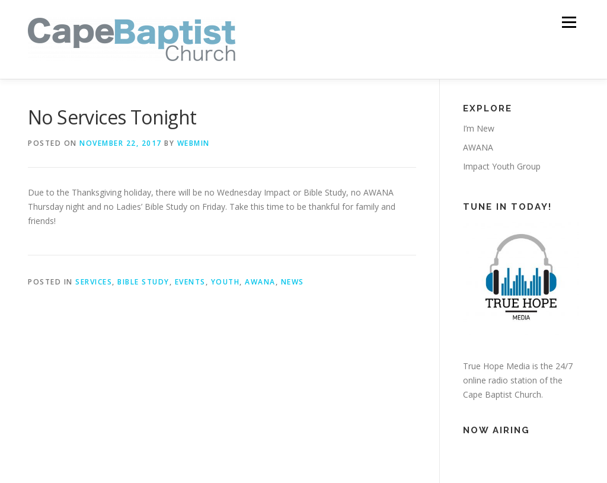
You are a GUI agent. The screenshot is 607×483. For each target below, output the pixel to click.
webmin (193, 143)
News (292, 282)
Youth (225, 282)
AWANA (260, 282)
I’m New (478, 128)
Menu (568, 22)
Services (93, 282)
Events (190, 282)
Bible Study (143, 282)
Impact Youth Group (502, 166)
